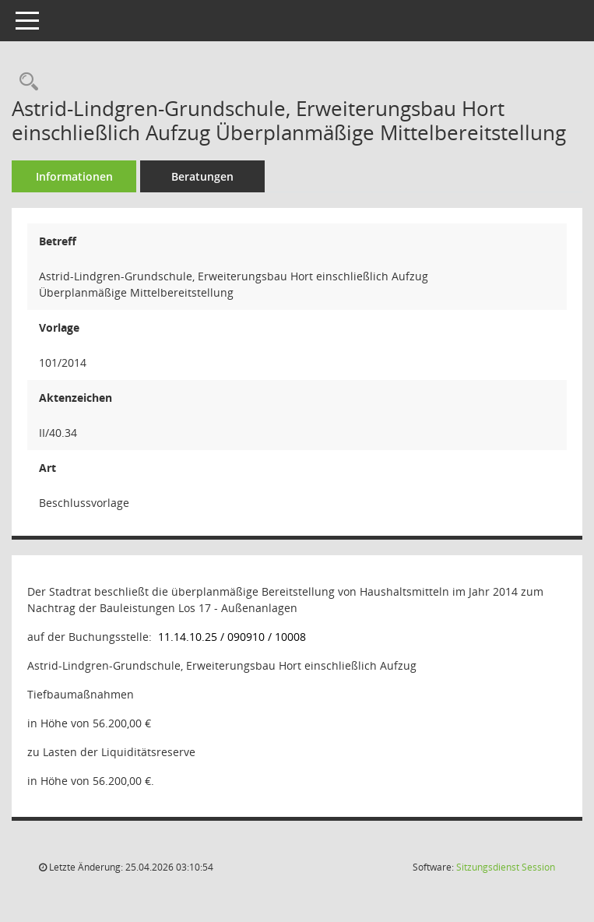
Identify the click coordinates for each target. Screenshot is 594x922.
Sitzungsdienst (505, 867)
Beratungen (202, 176)
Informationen (74, 176)
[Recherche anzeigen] (25, 82)
